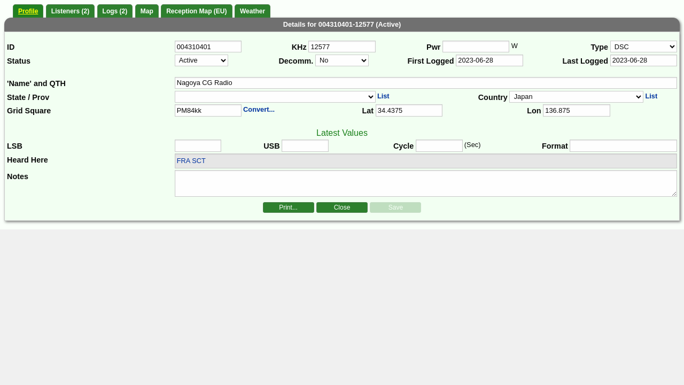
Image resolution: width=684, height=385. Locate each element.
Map (147, 11)
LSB (14, 146)
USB (271, 146)
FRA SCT (191, 161)
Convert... (259, 109)
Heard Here (27, 160)
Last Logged (585, 61)
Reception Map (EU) (196, 11)
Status (18, 61)
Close (342, 207)
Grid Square (29, 110)
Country (493, 97)
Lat (368, 110)
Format (555, 146)
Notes (17, 176)
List (383, 96)
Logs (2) (115, 11)
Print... (288, 207)
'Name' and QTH (36, 83)
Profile (28, 11)
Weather (252, 11)
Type (599, 47)
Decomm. (295, 61)
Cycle (403, 146)
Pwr (433, 47)
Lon (534, 110)
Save (395, 207)
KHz (299, 47)
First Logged (430, 61)
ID (10, 47)
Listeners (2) (70, 11)
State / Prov (28, 97)
